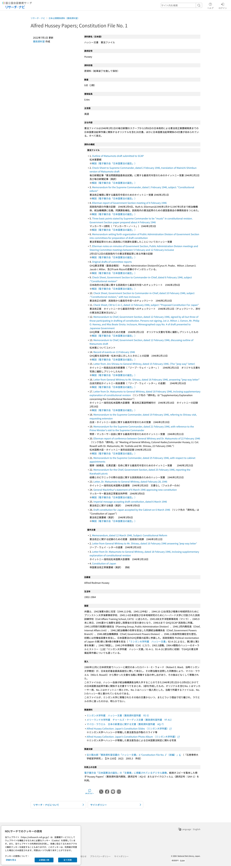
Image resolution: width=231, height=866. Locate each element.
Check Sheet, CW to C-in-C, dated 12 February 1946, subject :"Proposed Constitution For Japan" (146, 305)
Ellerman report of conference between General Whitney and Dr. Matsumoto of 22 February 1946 (146, 438)
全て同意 (67, 859)
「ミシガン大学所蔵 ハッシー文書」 (148, 641)
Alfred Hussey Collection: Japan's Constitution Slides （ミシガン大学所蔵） (129, 728)
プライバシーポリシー (100, 856)
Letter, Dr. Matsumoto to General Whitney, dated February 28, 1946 (130, 481)
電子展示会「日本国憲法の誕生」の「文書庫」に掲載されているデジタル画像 (125, 772)
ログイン (223, 5)
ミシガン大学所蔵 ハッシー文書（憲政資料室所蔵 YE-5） (118, 715)
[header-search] (181, 5)
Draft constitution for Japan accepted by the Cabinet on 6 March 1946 (131, 509)
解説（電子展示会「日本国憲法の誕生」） (114, 163)
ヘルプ (210, 5)
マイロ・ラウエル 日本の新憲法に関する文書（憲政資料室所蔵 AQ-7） (126, 724)
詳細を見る (11, 859)
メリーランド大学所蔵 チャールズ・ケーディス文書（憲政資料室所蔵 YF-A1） (130, 719)
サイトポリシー (121, 856)
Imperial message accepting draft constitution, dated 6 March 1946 (130, 501)
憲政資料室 (39, 41)
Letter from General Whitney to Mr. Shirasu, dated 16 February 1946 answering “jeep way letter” (144, 543)
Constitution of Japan (104, 563)
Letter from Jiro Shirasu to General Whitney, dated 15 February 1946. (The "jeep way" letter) (144, 363)
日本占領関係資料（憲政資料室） (64, 18)
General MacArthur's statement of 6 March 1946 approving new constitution (135, 489)
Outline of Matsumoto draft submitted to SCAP (118, 156)
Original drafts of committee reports (112, 261)
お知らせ (82, 856)
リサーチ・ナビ (38, 18)
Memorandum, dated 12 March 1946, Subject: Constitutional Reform (129, 535)
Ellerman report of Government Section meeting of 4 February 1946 (129, 203)
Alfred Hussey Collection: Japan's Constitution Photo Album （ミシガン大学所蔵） (133, 736)
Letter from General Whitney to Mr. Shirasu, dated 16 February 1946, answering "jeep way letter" (146, 379)
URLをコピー (89, 791)
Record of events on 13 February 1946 (114, 352)
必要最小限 (44, 859)
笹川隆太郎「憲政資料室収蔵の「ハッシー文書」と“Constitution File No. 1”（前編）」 (134, 754)
